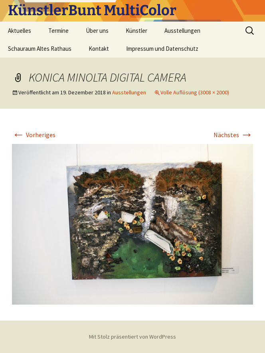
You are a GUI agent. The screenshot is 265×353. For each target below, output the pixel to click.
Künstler (136, 30)
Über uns (97, 30)
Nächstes (233, 135)
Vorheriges (33, 135)
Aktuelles (19, 30)
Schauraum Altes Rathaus (39, 48)
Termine (58, 30)
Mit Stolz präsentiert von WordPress (132, 336)
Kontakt (99, 48)
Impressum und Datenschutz (162, 48)
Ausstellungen (182, 30)
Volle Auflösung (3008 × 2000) (194, 92)
